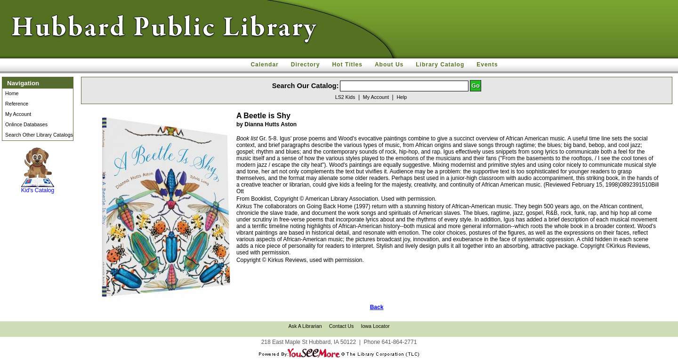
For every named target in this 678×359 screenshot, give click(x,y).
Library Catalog (440, 64)
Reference (16, 103)
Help (401, 97)
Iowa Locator (375, 326)
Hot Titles (347, 64)
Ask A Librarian (305, 326)
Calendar (264, 64)
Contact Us (341, 326)
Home (11, 93)
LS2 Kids (345, 97)
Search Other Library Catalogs (39, 135)
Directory (305, 64)
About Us (389, 64)
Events (487, 64)
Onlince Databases (26, 124)
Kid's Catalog (37, 170)
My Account (18, 114)
